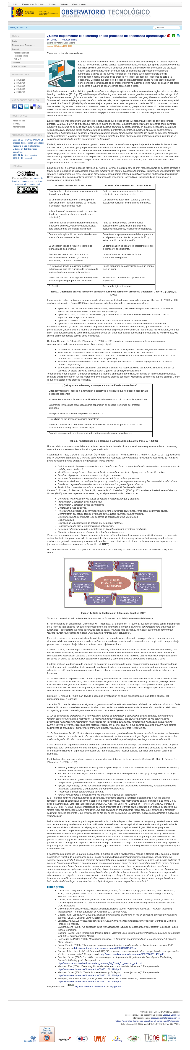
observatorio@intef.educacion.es (165, 1018)
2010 (17, 89)
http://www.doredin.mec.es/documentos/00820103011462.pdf (131, 954)
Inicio (16, 4)
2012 (17, 83)
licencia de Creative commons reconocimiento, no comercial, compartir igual (27, 181)
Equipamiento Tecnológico (33, 4)
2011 (17, 86)
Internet (52, 4)
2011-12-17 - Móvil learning (25, 155)
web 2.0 (17, 59)
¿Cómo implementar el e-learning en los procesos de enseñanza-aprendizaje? (106, 36)
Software (64, 4)
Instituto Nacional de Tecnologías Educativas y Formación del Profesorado (146, 1021)
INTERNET (53, 39)
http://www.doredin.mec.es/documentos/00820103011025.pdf (105, 948)
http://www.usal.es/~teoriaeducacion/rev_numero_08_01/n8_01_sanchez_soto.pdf (100, 963)
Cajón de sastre (79, 4)
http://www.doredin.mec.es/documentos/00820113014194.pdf (89, 975)
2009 (17, 92)
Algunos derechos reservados (90, 986)
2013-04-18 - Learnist (22, 158)
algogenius (115, 986)
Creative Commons (171, 1015)
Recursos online (69, 39)
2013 (17, 80)
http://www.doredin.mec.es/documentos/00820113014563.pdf (89, 981)
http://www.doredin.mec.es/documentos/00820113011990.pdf (89, 969)
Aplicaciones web (21, 53)
